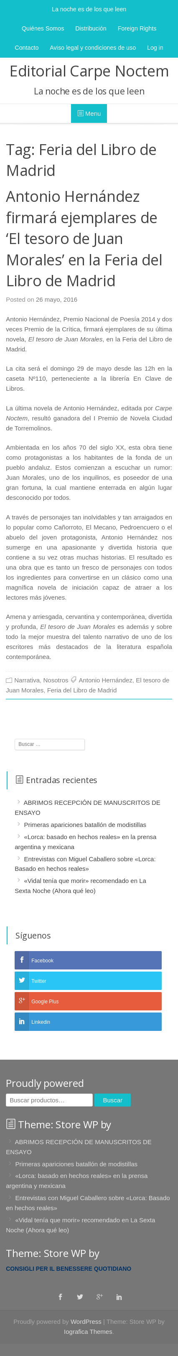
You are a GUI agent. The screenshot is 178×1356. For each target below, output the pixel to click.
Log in (155, 47)
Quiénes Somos (43, 28)
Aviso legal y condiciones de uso (93, 47)
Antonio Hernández (105, 680)
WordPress (86, 1321)
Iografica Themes (88, 1331)
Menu (89, 113)
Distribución (90, 28)
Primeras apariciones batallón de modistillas (85, 824)
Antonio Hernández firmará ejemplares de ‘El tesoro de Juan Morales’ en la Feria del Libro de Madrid (84, 238)
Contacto (26, 47)
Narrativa (27, 680)
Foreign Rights (137, 28)
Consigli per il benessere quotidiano (68, 1268)
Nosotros (55, 680)
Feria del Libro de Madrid (82, 690)
